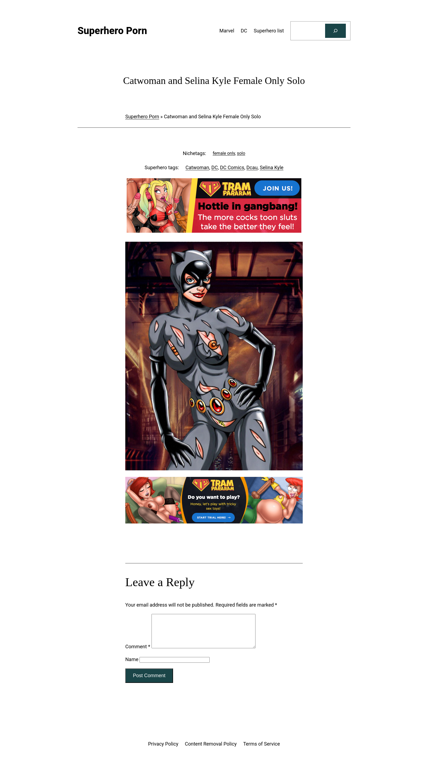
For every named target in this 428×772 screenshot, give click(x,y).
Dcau (252, 167)
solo (241, 153)
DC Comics (232, 167)
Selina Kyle (272, 167)
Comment (137, 653)
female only (224, 153)
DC (214, 167)
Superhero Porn (142, 116)
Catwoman (197, 167)
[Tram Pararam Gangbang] (214, 231)
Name (131, 666)
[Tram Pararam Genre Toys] (214, 522)
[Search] (335, 31)
